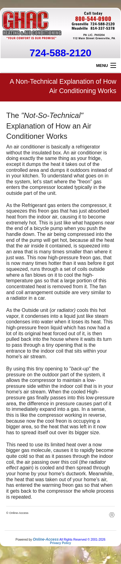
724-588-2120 (60, 53)
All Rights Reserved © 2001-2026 (82, 539)
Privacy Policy (60, 543)
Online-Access (46, 539)
